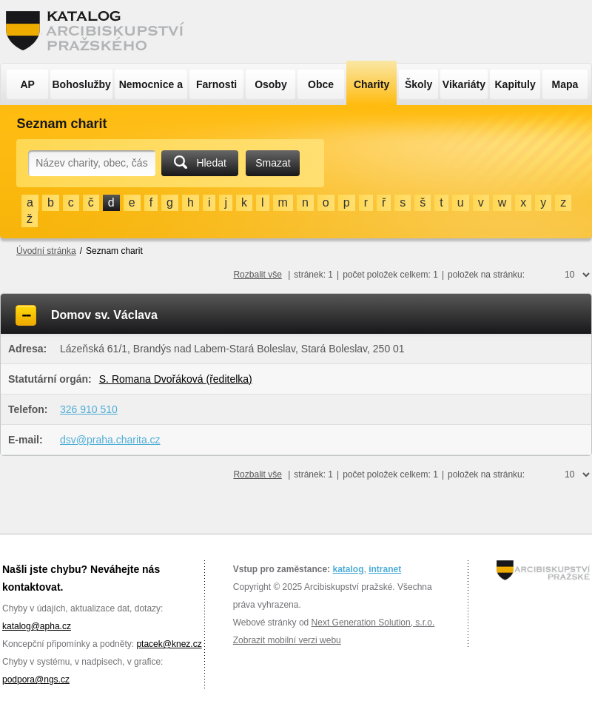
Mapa (565, 84)
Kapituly (514, 84)
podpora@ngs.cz (36, 679)
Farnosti (216, 84)
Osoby (271, 84)
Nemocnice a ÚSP (151, 88)
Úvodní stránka (46, 251)
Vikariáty (464, 84)
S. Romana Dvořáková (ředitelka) (175, 379)
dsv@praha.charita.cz (110, 440)
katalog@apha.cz (36, 626)
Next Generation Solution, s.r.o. (373, 622)
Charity (371, 84)
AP (27, 84)
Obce (321, 84)
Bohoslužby (82, 84)
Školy (418, 84)
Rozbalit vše (257, 274)
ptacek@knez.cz (168, 644)
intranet (385, 569)
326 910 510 (89, 409)
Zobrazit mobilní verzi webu (287, 640)
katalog (347, 569)
